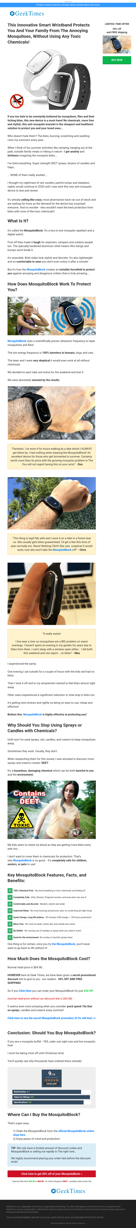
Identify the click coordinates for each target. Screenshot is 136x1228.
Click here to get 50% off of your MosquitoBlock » (51, 1173)
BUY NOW (116, 60)
